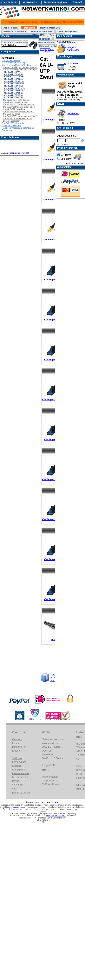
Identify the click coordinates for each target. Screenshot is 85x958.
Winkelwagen (64, 56)
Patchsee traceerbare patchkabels (18, 128)
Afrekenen (73, 113)
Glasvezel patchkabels (14, 31)
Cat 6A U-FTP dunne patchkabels (19, 104)
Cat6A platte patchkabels (15, 102)
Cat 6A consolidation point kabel (18, 111)
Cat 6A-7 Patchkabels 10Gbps (16, 65)
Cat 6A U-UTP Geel (13, 86)
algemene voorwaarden (56, 816)
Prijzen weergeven (67, 148)
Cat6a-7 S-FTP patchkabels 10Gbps (20, 67)
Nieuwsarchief (20, 777)
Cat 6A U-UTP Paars (14, 90)
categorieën (18, 807)
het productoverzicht (19, 153)
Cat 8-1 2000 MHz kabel (13, 123)
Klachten (17, 750)
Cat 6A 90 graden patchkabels (17, 118)
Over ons (17, 739)
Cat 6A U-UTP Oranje (14, 88)
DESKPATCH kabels (11, 125)
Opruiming (7, 130)
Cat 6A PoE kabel (11, 114)
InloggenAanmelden (73, 48)
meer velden (62, 144)
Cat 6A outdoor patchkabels (16, 100)
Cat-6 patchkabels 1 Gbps (14, 63)
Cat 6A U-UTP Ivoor (13, 97)
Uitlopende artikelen (49, 46)
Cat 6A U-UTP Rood (13, 79)
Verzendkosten (65, 74)
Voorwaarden (30, 2)
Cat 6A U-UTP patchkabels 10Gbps (20, 69)
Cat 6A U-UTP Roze (13, 95)
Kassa (60, 103)
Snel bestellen (65, 128)
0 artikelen (73, 63)
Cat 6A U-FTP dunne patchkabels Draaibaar (24, 116)
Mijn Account (64, 36)
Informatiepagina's (55, 2)
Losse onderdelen (11, 121)
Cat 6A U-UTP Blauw (14, 83)
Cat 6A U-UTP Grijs (13, 74)
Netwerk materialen (50, 28)
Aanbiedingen (10, 28)
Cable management (67, 31)
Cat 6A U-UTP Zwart (47, 51)
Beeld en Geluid (46, 42)
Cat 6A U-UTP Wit (12, 72)
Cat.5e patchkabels (11, 60)
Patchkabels (29, 28)
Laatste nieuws (20, 773)
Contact (77, 2)
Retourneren (19, 746)
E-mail (15, 743)
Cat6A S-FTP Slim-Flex (14, 109)
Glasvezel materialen (41, 31)
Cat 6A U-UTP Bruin (13, 93)
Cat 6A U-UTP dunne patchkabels (19, 107)
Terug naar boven (53, 677)
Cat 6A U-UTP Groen (14, 81)
